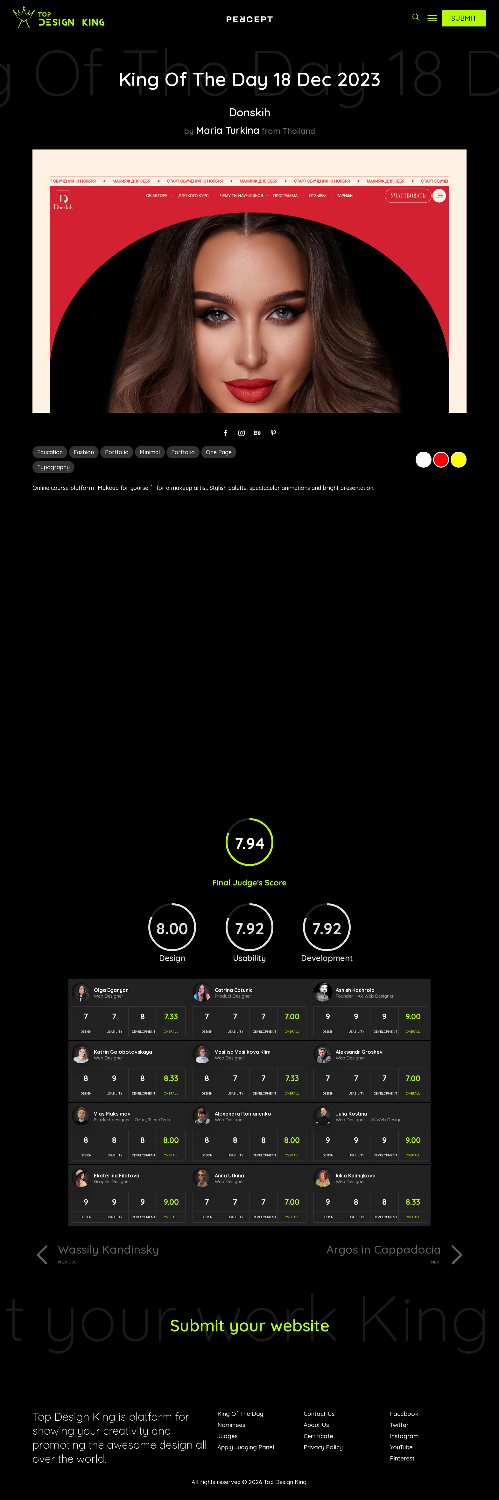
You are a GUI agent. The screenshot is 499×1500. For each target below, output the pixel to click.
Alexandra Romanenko (243, 1113)
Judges (227, 1437)
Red (441, 460)
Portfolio (117, 452)
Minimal (150, 452)
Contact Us (320, 1415)
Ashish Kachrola (355, 990)
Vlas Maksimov (112, 1113)
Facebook (405, 1415)
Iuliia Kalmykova (356, 1175)
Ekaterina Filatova (116, 1175)
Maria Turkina (228, 130)
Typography (53, 467)
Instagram (405, 1437)
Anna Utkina (229, 1175)
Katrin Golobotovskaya (123, 1052)
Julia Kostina (351, 1113)
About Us (317, 1426)
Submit (464, 18)
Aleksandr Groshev (359, 1052)
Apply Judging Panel (247, 1449)
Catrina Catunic (234, 990)
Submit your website (250, 1326)
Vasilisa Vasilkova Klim (243, 1052)
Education (50, 452)
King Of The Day (242, 1415)
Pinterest (402, 1460)
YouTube (402, 1449)
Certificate (319, 1437)
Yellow (459, 460)
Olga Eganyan (111, 990)
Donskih (249, 112)
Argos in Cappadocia (347, 1254)
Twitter (400, 1426)
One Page (219, 452)
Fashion (84, 452)
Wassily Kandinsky (151, 1254)
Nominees (232, 1426)
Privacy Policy (324, 1449)
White (424, 460)
